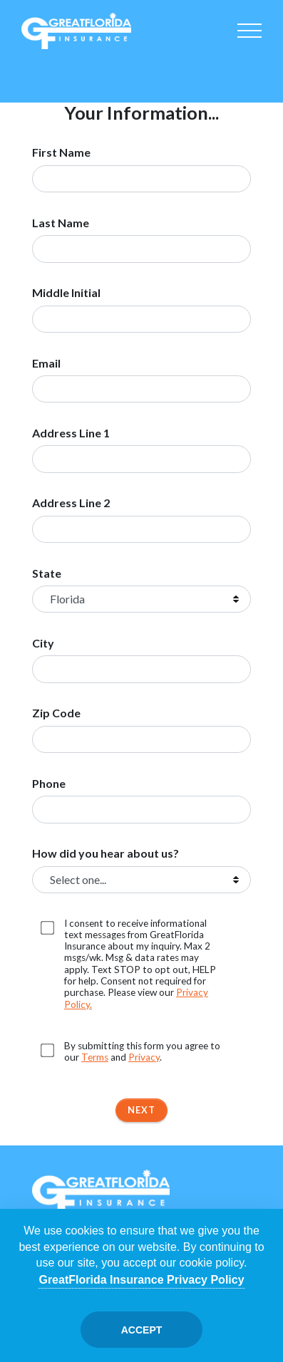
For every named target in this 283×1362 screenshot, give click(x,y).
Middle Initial (66, 292)
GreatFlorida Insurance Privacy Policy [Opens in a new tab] (141, 1280)
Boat (161, 69)
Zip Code (56, 713)
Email (46, 363)
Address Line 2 (71, 503)
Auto (41, 69)
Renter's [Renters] (241, 69)
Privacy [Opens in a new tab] (144, 1057)
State (46, 573)
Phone (49, 783)
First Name (61, 152)
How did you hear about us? (105, 853)
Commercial (201, 69)
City (43, 643)
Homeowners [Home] (81, 69)
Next (141, 1110)
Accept (142, 1330)
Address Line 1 (71, 433)
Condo (121, 69)
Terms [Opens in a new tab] (94, 1057)
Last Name (60, 223)
